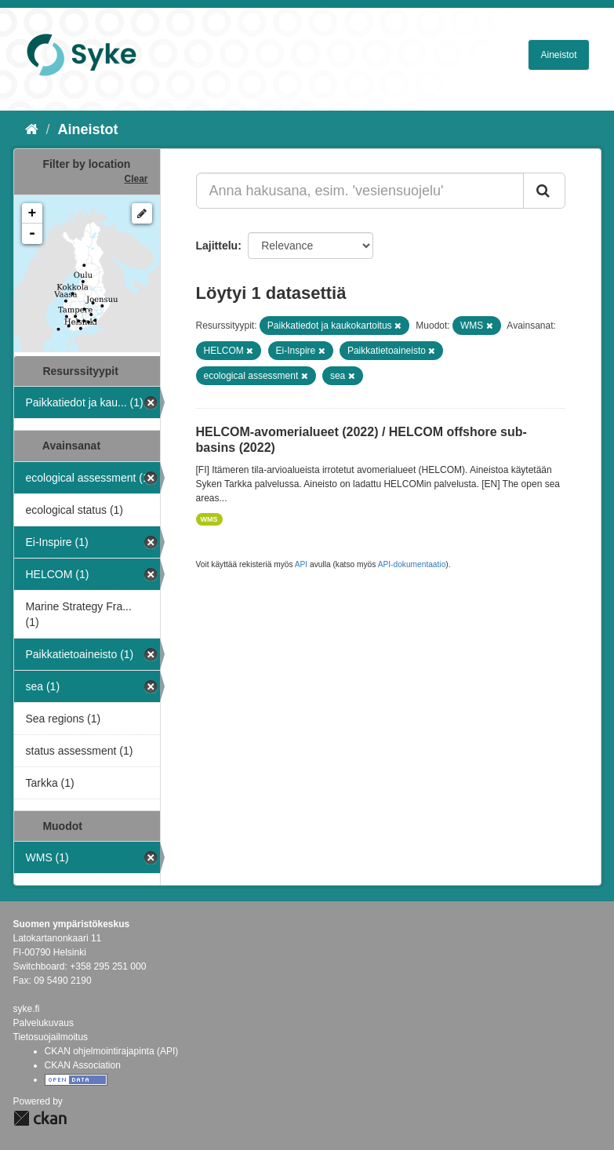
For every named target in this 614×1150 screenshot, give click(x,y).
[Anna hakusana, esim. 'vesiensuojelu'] (360, 191)
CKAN (40, 1118)
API (301, 564)
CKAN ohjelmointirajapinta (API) (112, 1051)
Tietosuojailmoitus (51, 1037)
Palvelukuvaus (43, 1022)
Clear (135, 178)
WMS (209, 519)
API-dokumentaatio (412, 564)
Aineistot (558, 54)
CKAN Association (83, 1065)
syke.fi (26, 1008)
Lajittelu (217, 245)
